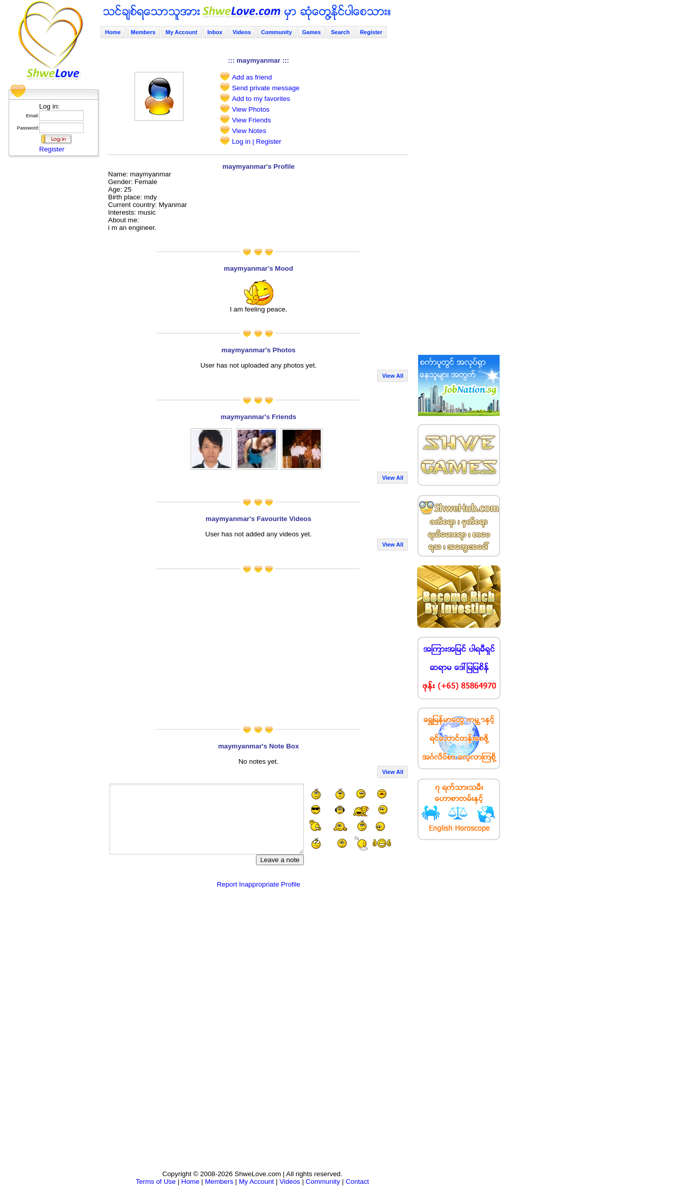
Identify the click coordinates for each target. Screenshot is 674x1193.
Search (340, 32)
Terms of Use (156, 1181)
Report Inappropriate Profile (258, 884)
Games (311, 32)
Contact (357, 1181)
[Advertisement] (50, 313)
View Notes (249, 131)
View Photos (251, 109)
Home (113, 32)
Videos (241, 32)
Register (52, 149)
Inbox (215, 32)
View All (392, 376)
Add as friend (252, 77)
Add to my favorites (261, 98)
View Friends (251, 120)
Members (143, 32)
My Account (181, 32)
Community (276, 32)
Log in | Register (256, 141)
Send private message (266, 88)
